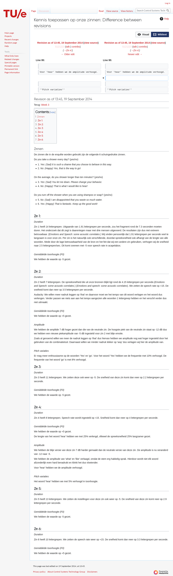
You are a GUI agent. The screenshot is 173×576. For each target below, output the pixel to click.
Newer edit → (135, 54)
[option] (143, 34)
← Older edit (68, 54)
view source (91, 42)
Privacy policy (39, 571)
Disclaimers (92, 571)
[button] (143, 34)
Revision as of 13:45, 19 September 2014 (60, 42)
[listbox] (152, 34)
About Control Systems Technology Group (66, 571)
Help (164, 18)
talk (68, 46)
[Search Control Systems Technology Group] (153, 10)
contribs (76, 46)
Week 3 (45, 104)
